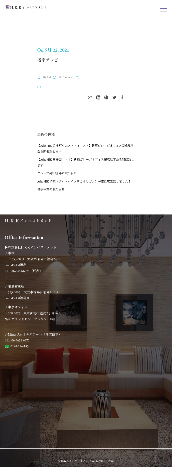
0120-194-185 (19, 346)
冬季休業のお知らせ (50, 190)
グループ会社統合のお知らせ (56, 174)
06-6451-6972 (20, 340)
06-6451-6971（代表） (27, 271)
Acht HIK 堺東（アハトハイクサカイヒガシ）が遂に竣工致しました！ (84, 182)
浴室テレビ (47, 60)
